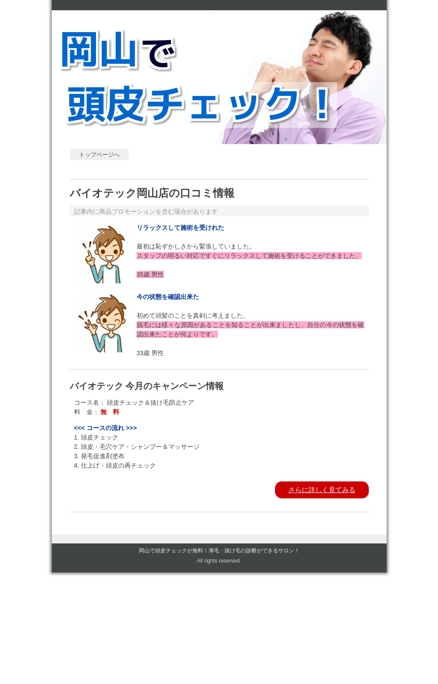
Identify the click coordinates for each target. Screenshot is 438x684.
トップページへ (99, 154)
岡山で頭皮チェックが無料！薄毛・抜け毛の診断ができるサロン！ (219, 550)
